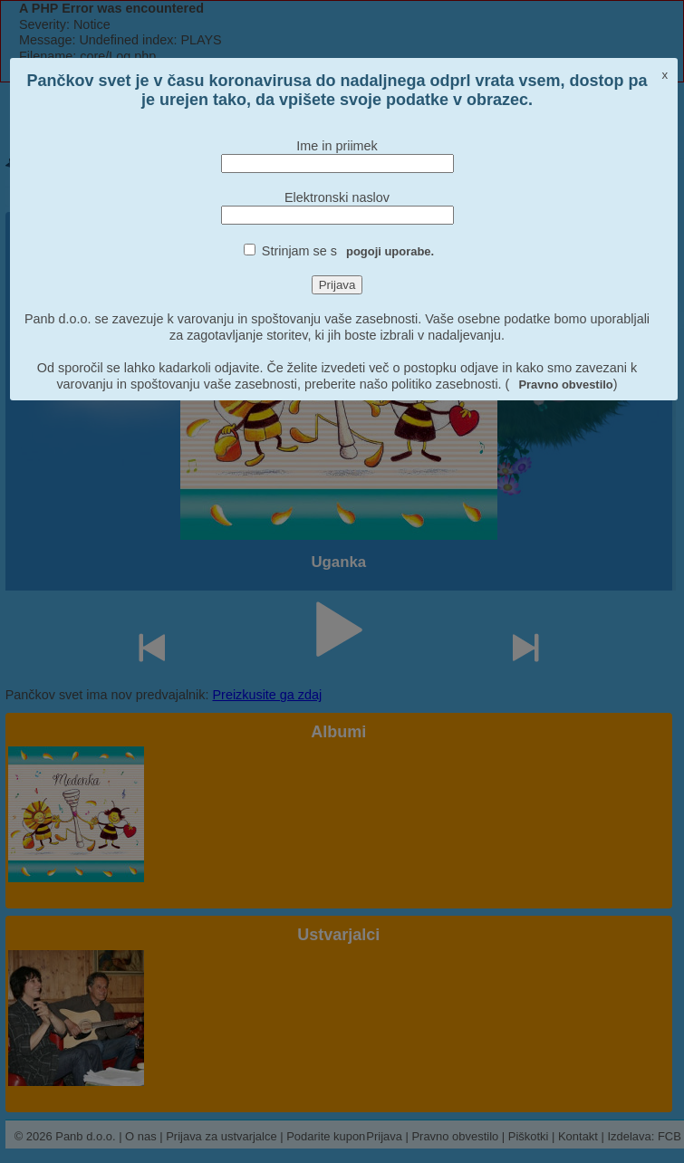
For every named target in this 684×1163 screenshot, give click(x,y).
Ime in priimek (337, 146)
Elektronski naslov (337, 197)
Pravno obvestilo (565, 384)
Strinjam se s (348, 251)
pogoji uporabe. (390, 251)
